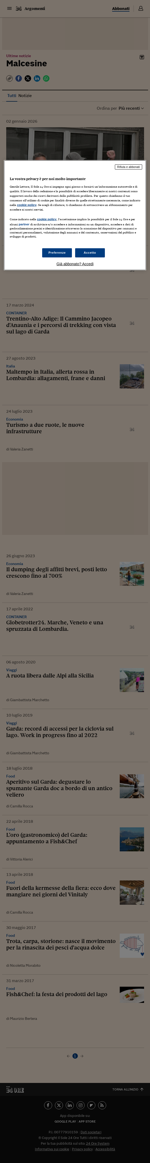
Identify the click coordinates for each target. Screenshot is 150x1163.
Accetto (90, 252)
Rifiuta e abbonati (128, 166)
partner (24, 224)
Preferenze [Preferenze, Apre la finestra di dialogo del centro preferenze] (57, 252)
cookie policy (26, 205)
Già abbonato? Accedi (75, 264)
